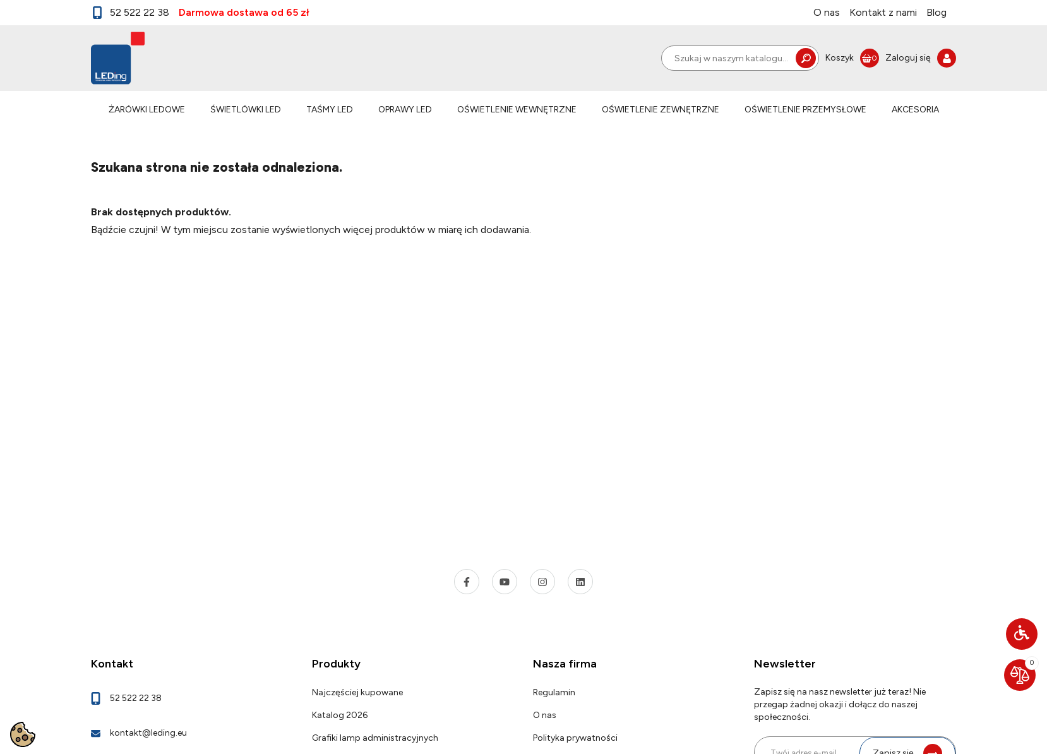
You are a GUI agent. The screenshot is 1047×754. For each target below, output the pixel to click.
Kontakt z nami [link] (883, 12)
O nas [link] (826, 12)
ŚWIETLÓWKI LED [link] (245, 109)
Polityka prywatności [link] (575, 738)
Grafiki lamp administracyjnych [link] (375, 738)
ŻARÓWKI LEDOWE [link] (147, 109)
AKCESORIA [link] (915, 109)
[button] (1022, 634)
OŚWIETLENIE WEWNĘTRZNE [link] (517, 109)
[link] (852, 58)
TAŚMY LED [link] (329, 109)
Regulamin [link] (554, 692)
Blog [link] (936, 12)
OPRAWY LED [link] (405, 109)
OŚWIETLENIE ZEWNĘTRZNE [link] (660, 109)
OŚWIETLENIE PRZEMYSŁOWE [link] (805, 109)
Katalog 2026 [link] (340, 715)
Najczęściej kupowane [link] (357, 692)
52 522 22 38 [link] (130, 12)
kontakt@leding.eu (148, 732)
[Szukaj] (740, 58)
